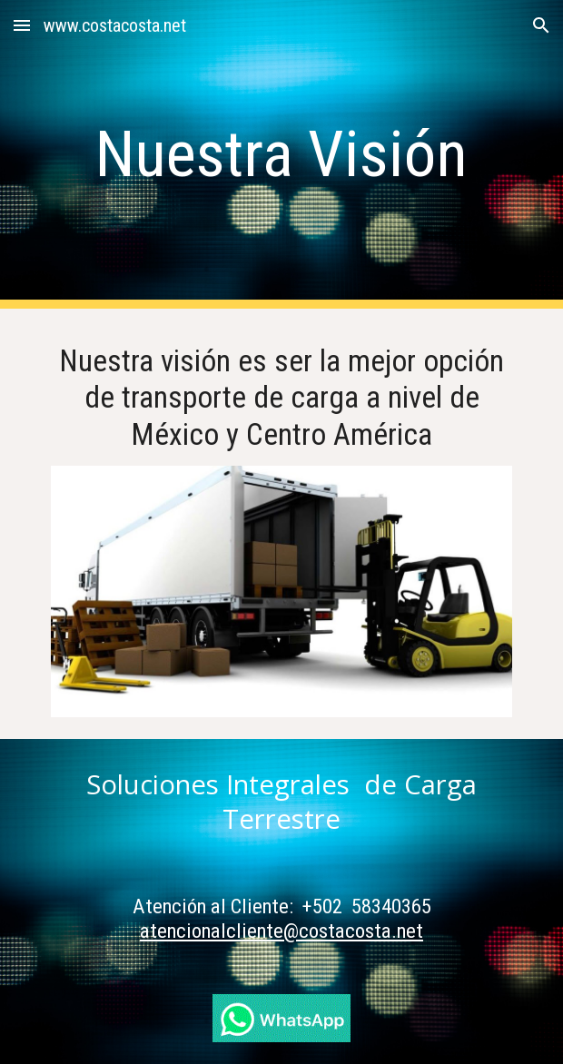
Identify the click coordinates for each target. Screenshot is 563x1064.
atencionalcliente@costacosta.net (281, 931)
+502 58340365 (366, 906)
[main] (281, 154)
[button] (22, 25)
